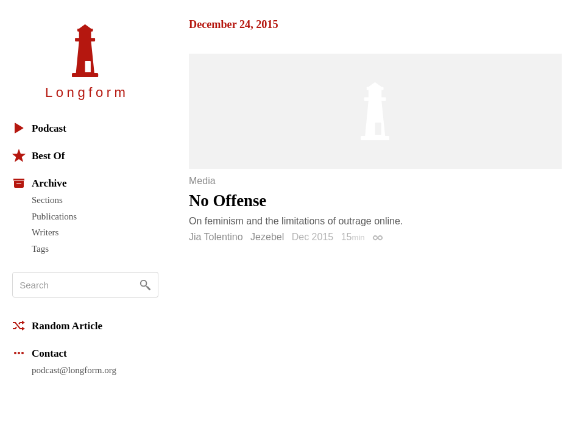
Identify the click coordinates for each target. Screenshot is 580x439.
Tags (40, 249)
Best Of (38, 155)
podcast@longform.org (74, 370)
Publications (54, 216)
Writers (45, 232)
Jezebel (267, 237)
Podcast (39, 128)
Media (202, 181)
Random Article (57, 325)
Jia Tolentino (216, 237)
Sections (47, 200)
